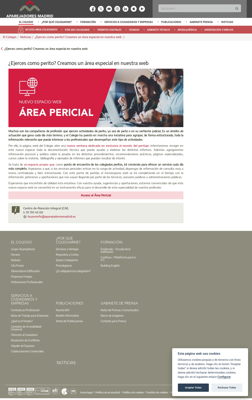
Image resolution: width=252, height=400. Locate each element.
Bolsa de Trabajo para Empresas (29, 315)
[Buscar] (199, 8)
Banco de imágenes (112, 315)
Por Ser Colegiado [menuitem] (77, 29)
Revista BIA (63, 310)
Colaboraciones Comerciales (27, 351)
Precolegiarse (64, 265)
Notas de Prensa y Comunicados (120, 310)
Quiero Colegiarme (67, 260)
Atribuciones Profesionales (27, 282)
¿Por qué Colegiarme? (57, 22)
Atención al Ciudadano (24, 334)
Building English (110, 265)
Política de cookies (133, 392)
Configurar (224, 377)
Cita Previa (17, 265)
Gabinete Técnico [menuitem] (158, 29)
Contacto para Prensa (113, 321)
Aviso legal (86, 392)
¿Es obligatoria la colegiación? (73, 271)
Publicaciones (171, 22)
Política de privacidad (108, 392)
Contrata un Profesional (25, 310)
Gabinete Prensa (201, 22)
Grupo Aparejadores (23, 249)
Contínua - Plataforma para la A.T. (118, 258)
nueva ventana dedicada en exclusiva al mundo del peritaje (108, 145)
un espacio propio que (39, 164)
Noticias (227, 22)
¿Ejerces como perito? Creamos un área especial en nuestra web (78, 37)
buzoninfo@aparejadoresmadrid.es (52, 216)
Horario (15, 254)
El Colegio (26, 22)
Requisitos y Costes (67, 254)
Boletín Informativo (67, 315)
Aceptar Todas (193, 387)
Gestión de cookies (157, 392)
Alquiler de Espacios (23, 345)
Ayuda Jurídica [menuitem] (187, 29)
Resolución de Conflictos (25, 340)
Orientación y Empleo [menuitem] (218, 29)
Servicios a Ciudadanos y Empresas (128, 22)
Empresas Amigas (21, 276)
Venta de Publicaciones (69, 321)
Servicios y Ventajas (67, 249)
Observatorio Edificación (25, 271)
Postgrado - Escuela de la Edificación (115, 250)
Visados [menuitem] (134, 29)
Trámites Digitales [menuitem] (109, 29)
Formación (88, 22)
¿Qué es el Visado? (22, 321)
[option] (26, 22)
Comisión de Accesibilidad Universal (26, 328)
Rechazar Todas (227, 387)
